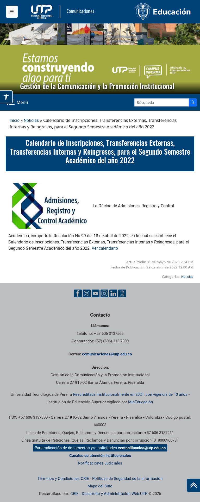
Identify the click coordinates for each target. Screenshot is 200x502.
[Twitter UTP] (87, 293)
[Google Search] (161, 102)
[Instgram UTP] (104, 293)
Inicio (15, 120)
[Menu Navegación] (18, 102)
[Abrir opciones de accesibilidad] (6, 96)
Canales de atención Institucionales (100, 455)
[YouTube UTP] (95, 293)
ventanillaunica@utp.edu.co (142, 447)
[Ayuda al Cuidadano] (122, 293)
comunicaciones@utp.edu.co (107, 354)
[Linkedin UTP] (113, 293)
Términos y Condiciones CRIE (63, 478)
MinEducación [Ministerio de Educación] (140, 402)
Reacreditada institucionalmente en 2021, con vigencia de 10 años (130, 394)
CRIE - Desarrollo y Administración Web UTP (108, 493)
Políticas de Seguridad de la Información (127, 478)
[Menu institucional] (12, 12)
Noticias (31, 120)
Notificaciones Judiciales (100, 463)
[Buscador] (193, 102)
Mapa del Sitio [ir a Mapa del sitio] (100, 486)
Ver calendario (105, 248)
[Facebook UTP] (78, 293)
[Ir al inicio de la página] (193, 485)
